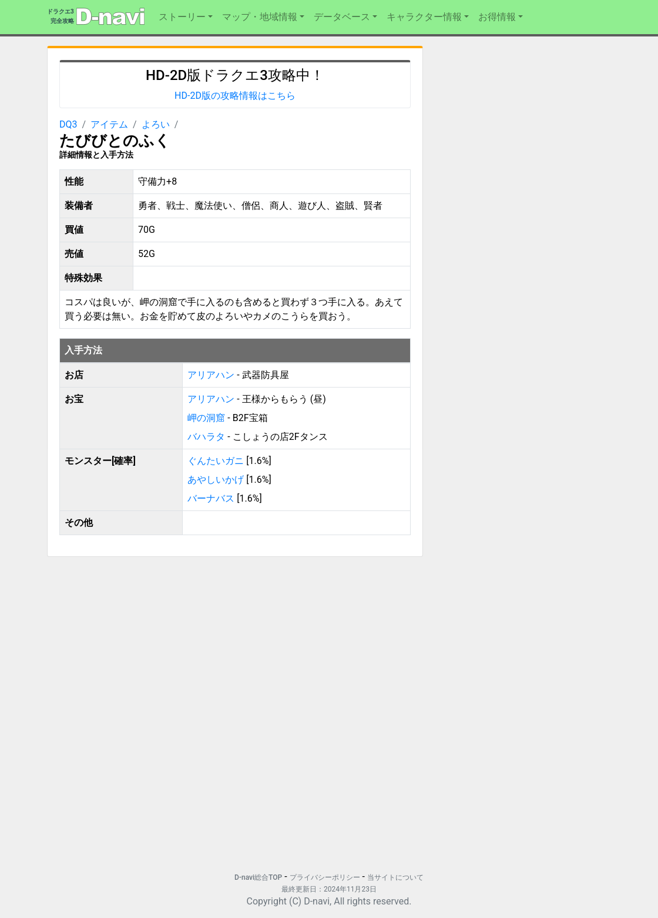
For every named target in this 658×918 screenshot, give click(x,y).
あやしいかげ (215, 479)
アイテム (109, 124)
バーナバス (210, 498)
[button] (185, 17)
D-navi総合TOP (258, 877)
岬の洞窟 (207, 417)
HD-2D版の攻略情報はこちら (235, 95)
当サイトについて (395, 877)
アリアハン (210, 374)
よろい (156, 124)
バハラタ (207, 436)
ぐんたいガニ (215, 460)
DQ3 (68, 124)
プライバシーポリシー (325, 877)
